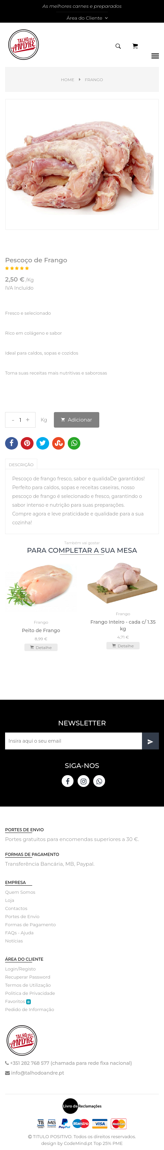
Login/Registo (20, 969)
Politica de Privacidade (30, 993)
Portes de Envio (22, 916)
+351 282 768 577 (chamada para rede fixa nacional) (71, 1063)
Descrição (21, 464)
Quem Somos (20, 892)
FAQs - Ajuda (19, 932)
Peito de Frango (41, 630)
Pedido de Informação (29, 1009)
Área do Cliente (86, 18)
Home (67, 79)
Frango (94, 79)
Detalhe (41, 647)
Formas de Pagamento (30, 924)
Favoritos (18, 1001)
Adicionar (76, 419)
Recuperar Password (27, 977)
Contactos (16, 908)
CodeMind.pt (78, 1143)
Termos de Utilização (28, 985)
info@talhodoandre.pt (37, 1073)
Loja (9, 900)
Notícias (14, 940)
